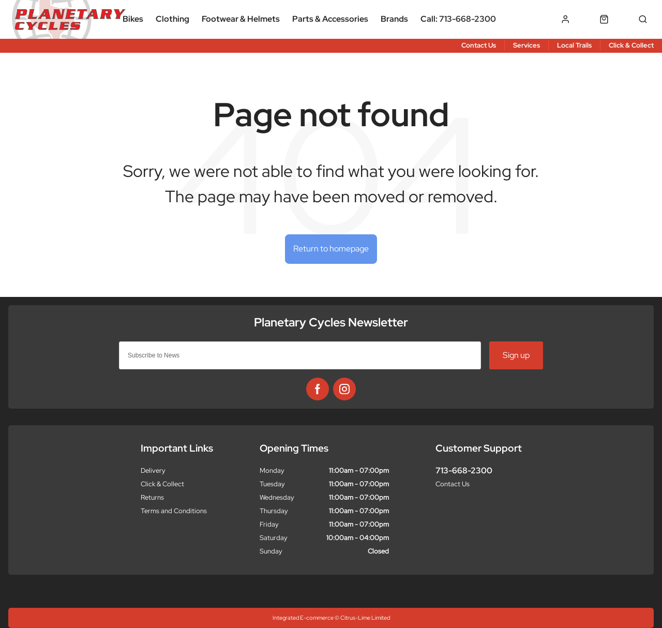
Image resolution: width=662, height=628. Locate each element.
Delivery (153, 470)
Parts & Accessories (330, 18)
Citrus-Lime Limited (365, 617)
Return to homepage (331, 248)
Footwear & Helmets (241, 18)
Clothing (172, 18)
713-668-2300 (463, 470)
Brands (394, 18)
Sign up (516, 355)
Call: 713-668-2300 (458, 18)
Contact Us (452, 484)
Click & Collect (162, 484)
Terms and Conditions (174, 510)
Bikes (133, 18)
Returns (152, 497)
